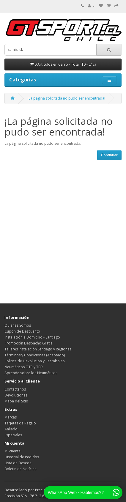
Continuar (109, 155)
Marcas (10, 417)
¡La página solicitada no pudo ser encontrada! (66, 98)
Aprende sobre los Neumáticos (30, 372)
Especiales (13, 435)
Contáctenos (15, 389)
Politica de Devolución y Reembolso (34, 360)
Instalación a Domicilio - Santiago (32, 337)
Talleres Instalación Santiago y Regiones (37, 349)
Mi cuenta (12, 451)
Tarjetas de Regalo (20, 423)
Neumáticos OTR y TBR (23, 366)
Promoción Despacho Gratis (28, 343)
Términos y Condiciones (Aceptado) (34, 355)
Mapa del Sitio (16, 401)
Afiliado (11, 429)
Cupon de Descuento (22, 331)
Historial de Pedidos (21, 456)
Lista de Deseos (17, 462)
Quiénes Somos (17, 325)
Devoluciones (15, 395)
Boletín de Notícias (20, 468)
